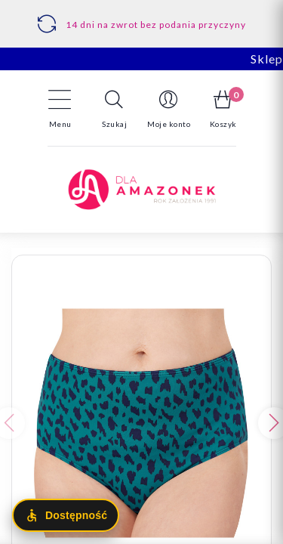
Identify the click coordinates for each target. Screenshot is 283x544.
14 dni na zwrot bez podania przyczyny (156, 24)
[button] (115, 108)
